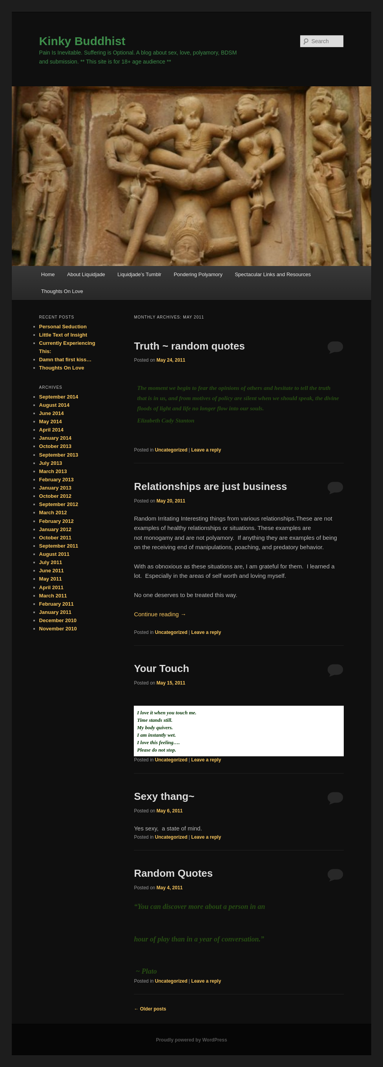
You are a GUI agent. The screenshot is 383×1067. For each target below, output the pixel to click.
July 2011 (50, 562)
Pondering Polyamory (198, 274)
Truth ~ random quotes (189, 346)
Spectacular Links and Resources (273, 274)
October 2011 (55, 538)
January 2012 (55, 529)
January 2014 (55, 438)
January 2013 (55, 488)
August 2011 (54, 554)
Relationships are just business (210, 486)
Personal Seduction (63, 327)
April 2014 (51, 430)
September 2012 (58, 504)
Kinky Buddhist (82, 41)
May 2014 (50, 421)
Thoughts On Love (62, 291)
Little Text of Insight (63, 335)
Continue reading (160, 614)
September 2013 (58, 455)
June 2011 (51, 571)
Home (48, 274)
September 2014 (58, 397)
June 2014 (51, 413)
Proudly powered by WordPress (191, 1040)
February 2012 (56, 521)
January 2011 (55, 612)
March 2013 (53, 471)
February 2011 (56, 604)
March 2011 (53, 596)
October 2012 (55, 496)
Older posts (150, 1009)
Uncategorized (171, 450)
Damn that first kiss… (65, 359)
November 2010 (58, 629)
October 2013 (55, 446)
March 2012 (53, 512)
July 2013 (50, 463)
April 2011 (51, 587)
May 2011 (50, 579)
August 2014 (54, 405)
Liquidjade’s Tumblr (139, 274)
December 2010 (58, 620)
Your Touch (161, 668)
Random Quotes (173, 873)
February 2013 (56, 480)
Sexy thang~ (164, 796)
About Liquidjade (86, 274)
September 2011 (58, 546)
